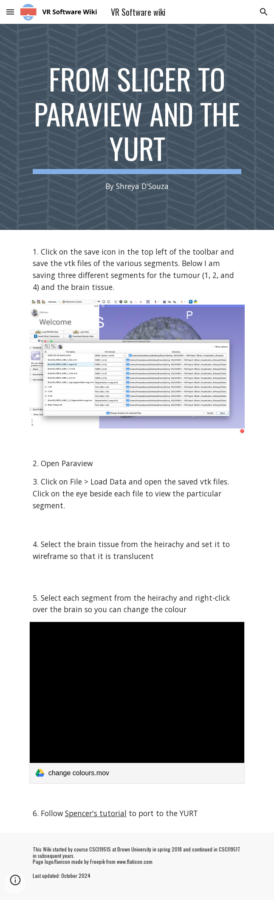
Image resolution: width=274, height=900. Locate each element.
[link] (137, 702)
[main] (137, 127)
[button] (10, 11)
